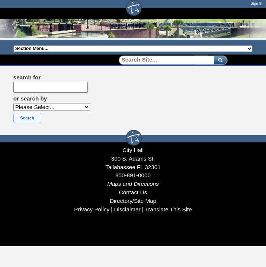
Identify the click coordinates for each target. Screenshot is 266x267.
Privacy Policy (91, 209)
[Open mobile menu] (249, 13)
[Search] (164, 60)
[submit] (219, 60)
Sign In (256, 3)
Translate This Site (168, 209)
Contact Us (133, 192)
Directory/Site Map (133, 201)
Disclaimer (127, 209)
